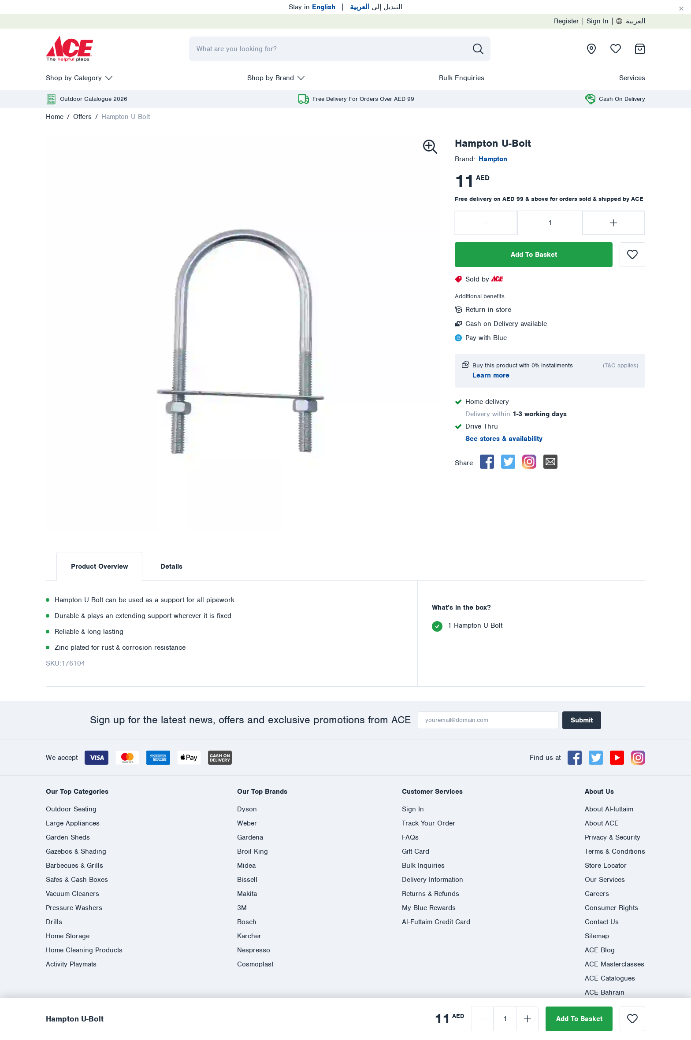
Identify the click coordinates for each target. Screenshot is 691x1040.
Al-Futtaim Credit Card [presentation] (436, 922)
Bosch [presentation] (246, 922)
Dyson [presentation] (247, 809)
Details (171, 566)
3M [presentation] (242, 907)
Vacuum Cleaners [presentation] (72, 893)
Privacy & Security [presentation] (612, 837)
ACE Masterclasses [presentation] (614, 964)
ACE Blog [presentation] (600, 950)
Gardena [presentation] (250, 837)
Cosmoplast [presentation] (255, 964)
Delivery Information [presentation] (432, 879)
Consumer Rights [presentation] (611, 907)
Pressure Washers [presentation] (74, 907)
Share (464, 463)
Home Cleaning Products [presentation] (84, 950)
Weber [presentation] (247, 823)
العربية (630, 21)
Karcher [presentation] (249, 936)
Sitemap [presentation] (597, 936)
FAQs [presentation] (410, 837)
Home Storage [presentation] (67, 936)
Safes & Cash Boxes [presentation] (77, 879)
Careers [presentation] (597, 893)
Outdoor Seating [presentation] (71, 809)
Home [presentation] (54, 116)
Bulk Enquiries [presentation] (461, 78)
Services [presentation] (632, 78)
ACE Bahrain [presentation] (604, 992)
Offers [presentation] (82, 116)
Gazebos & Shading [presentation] (76, 851)
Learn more (490, 375)
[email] (550, 462)
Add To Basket (534, 254)
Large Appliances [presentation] (73, 823)
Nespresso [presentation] (253, 950)
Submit (582, 720)
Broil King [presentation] (252, 851)
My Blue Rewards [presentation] (429, 907)
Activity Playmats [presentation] (71, 964)
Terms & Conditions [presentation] (615, 851)
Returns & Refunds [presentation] (430, 893)
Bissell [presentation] (247, 879)
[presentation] (69, 49)
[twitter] (508, 462)
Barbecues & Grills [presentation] (74, 865)
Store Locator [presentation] (606, 865)
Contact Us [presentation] (602, 922)
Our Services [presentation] (605, 879)
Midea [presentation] (246, 865)
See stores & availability (503, 438)
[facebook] (487, 462)
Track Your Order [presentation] (428, 823)
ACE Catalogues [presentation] (610, 978)
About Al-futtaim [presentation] (609, 809)
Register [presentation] (566, 21)
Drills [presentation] (54, 922)
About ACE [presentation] (602, 823)
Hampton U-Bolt (125, 116)
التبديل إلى (376, 7)
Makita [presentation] (247, 893)
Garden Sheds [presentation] (68, 837)
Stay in (312, 7)
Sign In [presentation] (598, 21)
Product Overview (99, 566)
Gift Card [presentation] (415, 851)
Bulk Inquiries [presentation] (423, 865)
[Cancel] (681, 9)
